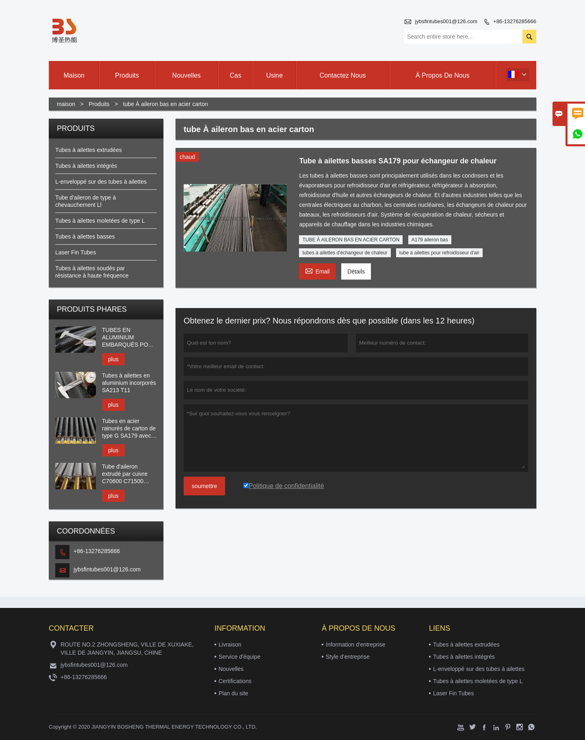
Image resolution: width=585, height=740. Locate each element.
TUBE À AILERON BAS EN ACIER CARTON (350, 240)
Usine (274, 75)
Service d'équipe (239, 656)
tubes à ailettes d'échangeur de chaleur (344, 253)
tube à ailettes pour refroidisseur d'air (439, 253)
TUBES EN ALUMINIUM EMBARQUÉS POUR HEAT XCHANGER (129, 337)
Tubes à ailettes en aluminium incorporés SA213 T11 (129, 382)
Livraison (230, 644)
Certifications (235, 681)
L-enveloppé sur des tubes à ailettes (101, 181)
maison (73, 75)
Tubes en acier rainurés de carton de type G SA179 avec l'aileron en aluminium (129, 428)
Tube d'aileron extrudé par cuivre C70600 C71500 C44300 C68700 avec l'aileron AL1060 (129, 474)
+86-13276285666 (514, 21)
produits (127, 75)
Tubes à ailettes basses (85, 236)
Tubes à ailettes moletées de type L (100, 220)
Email (317, 270)
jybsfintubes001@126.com (446, 21)
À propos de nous (443, 75)
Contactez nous (343, 75)
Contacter (71, 628)
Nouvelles (231, 669)
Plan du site (233, 693)
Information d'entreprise (356, 644)
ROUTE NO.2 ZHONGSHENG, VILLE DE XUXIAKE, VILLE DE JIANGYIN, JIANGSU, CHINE (127, 648)
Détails (356, 271)
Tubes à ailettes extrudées (88, 150)
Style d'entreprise (348, 656)
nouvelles (186, 75)
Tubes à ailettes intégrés (86, 166)
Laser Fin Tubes (75, 252)
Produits (99, 104)
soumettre (204, 486)
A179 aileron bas (430, 240)
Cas (235, 75)
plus (113, 359)
